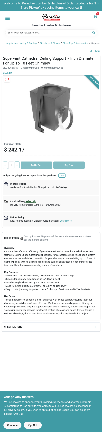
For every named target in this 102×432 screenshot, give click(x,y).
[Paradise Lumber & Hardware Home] (51, 17)
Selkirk (7, 73)
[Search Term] (51, 32)
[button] (51, 238)
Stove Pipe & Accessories (75, 43)
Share (95, 51)
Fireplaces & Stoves (50, 43)
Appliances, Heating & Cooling (21, 43)
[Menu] (7, 18)
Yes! (62, 175)
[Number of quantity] (11, 165)
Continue (12, 425)
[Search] (94, 32)
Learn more (66, 220)
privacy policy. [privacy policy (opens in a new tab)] (16, 409)
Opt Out (32, 425)
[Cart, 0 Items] (95, 16)
